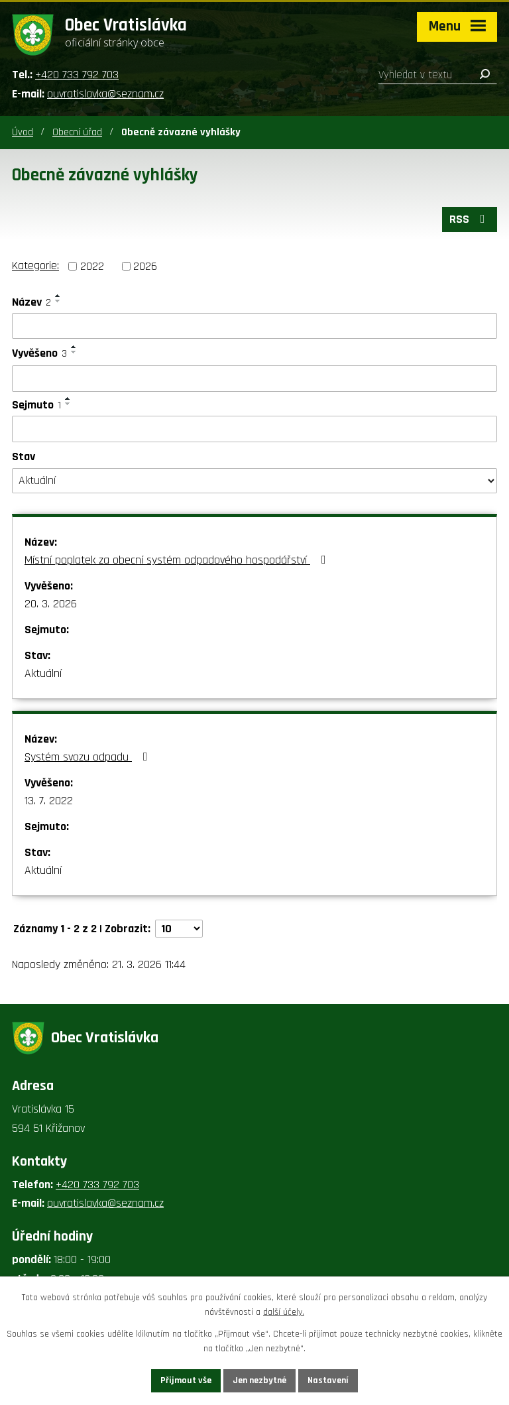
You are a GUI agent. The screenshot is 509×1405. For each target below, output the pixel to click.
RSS (469, 219)
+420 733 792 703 (77, 74)
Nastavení (328, 1380)
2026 (145, 266)
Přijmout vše (185, 1380)
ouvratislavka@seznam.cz (105, 93)
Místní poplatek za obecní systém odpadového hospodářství (178, 560)
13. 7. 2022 (49, 800)
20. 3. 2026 (51, 603)
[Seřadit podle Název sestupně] (58, 301)
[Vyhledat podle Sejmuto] (254, 429)
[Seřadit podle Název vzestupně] (58, 295)
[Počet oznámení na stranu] (179, 929)
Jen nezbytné (259, 1380)
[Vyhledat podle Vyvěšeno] (254, 378)
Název (31, 302)
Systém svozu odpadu (89, 756)
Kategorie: (35, 265)
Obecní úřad (77, 132)
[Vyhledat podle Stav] (254, 480)
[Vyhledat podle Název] (254, 326)
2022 (92, 266)
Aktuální (43, 673)
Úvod (22, 132)
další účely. (283, 1313)
